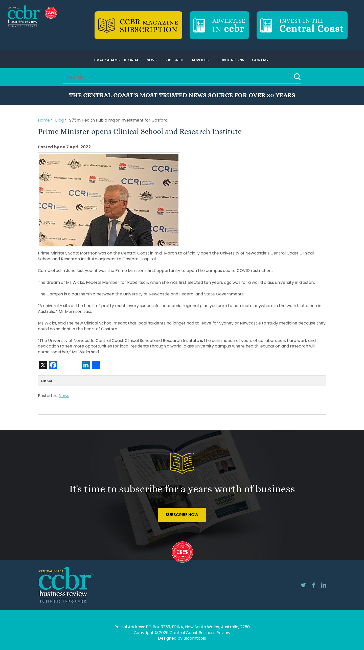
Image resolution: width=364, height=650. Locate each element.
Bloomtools (195, 638)
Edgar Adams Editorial (116, 59)
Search (297, 77)
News (151, 59)
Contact (261, 59)
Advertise (201, 59)
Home (44, 120)
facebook (313, 585)
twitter (303, 585)
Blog (59, 120)
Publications (231, 59)
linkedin (323, 585)
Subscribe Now (182, 515)
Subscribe (174, 59)
